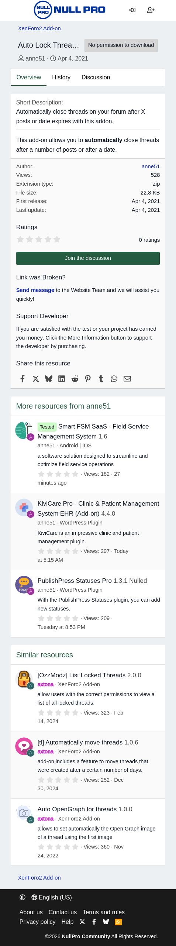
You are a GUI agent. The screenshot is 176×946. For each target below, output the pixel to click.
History (61, 77)
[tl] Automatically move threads (80, 742)
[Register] (151, 10)
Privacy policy (38, 922)
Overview (29, 77)
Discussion (96, 77)
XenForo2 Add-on (79, 684)
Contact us (63, 912)
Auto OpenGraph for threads (77, 809)
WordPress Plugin (81, 523)
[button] (22, 897)
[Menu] (23, 10)
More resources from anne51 (63, 406)
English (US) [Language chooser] (51, 897)
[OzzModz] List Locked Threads (82, 675)
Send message (35, 290)
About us (31, 912)
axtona (46, 684)
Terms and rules (104, 912)
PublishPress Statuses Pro (75, 580)
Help (67, 922)
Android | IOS (75, 445)
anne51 (35, 58)
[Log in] (132, 10)
